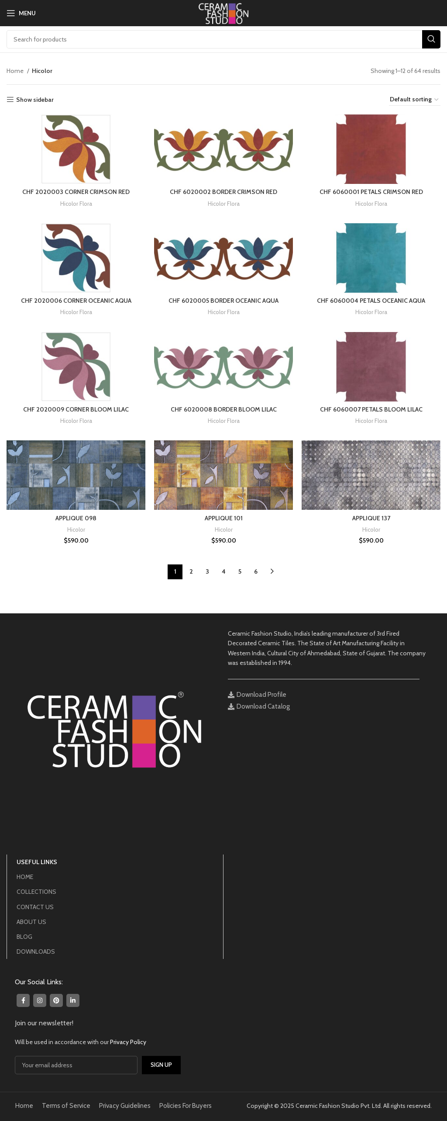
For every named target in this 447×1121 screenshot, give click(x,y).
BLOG (24, 937)
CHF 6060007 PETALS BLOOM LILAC (371, 409)
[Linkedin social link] (72, 1000)
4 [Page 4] (224, 571)
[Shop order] (414, 99)
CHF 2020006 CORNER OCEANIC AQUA (76, 300)
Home (16, 71)
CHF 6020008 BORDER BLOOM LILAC (224, 409)
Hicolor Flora (76, 203)
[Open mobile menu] (21, 13)
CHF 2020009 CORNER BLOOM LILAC (76, 409)
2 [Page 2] (191, 571)
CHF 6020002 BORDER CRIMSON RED (223, 192)
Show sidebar (35, 100)
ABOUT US (31, 922)
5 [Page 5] (239, 571)
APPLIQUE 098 (75, 518)
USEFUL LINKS (37, 862)
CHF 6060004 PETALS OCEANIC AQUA (371, 300)
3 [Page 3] (207, 571)
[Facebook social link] (23, 1000)
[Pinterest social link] (56, 1000)
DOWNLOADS (36, 951)
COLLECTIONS (36, 892)
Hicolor (76, 529)
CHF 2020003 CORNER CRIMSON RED (76, 192)
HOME (25, 877)
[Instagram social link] (39, 1000)
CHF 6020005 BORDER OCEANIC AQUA (223, 300)
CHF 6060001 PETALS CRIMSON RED (371, 192)
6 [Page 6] (256, 571)
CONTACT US (35, 907)
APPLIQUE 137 (371, 518)
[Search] (223, 39)
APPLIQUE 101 (224, 518)
